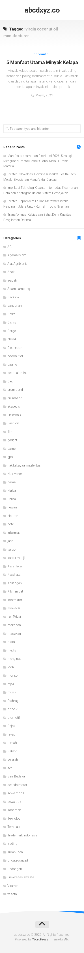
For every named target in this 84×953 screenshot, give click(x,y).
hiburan (12, 516)
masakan (14, 633)
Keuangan (14, 583)
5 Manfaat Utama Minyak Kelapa (42, 62)
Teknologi (14, 818)
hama (11, 482)
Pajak (11, 726)
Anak (11, 272)
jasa (10, 541)
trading (12, 843)
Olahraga (13, 701)
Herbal (12, 499)
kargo (11, 549)
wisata (12, 894)
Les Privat (14, 617)
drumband (14, 398)
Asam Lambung (18, 289)
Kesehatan (14, 574)
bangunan (14, 305)
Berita (11, 314)
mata (11, 642)
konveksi (13, 608)
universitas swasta (20, 877)
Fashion (13, 423)
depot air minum (18, 373)
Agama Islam (16, 255)
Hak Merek (14, 473)
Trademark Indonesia (22, 835)
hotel (10, 524)
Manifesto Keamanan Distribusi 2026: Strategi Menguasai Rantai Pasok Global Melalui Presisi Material (37, 161)
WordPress (40, 939)
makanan (14, 625)
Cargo (11, 331)
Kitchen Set (15, 591)
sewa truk (14, 801)
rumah (12, 743)
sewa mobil (15, 793)
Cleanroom (15, 348)
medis (11, 650)
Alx (66, 939)
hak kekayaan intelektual (24, 465)
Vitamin (12, 886)
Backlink (13, 297)
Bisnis (11, 322)
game (11, 448)
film (10, 432)
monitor (13, 675)
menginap (14, 658)
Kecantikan (15, 566)
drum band (15, 389)
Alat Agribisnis (17, 263)
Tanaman (14, 810)
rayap (11, 734)
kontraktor (14, 600)
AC (9, 247)
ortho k (12, 709)
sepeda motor (17, 785)
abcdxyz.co (42, 10)
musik (11, 692)
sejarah (12, 759)
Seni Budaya (16, 776)
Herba (11, 490)
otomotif (13, 717)
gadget (12, 440)
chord (11, 339)
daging (12, 364)
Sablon (12, 751)
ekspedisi (14, 406)
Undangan (14, 869)
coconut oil (42, 54)
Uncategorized (17, 860)
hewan (12, 507)
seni (10, 768)
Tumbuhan (15, 852)
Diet (10, 381)
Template (13, 827)
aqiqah (12, 280)
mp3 (10, 684)
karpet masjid (16, 558)
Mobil (11, 667)
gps (10, 457)
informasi (14, 532)
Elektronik (14, 415)
